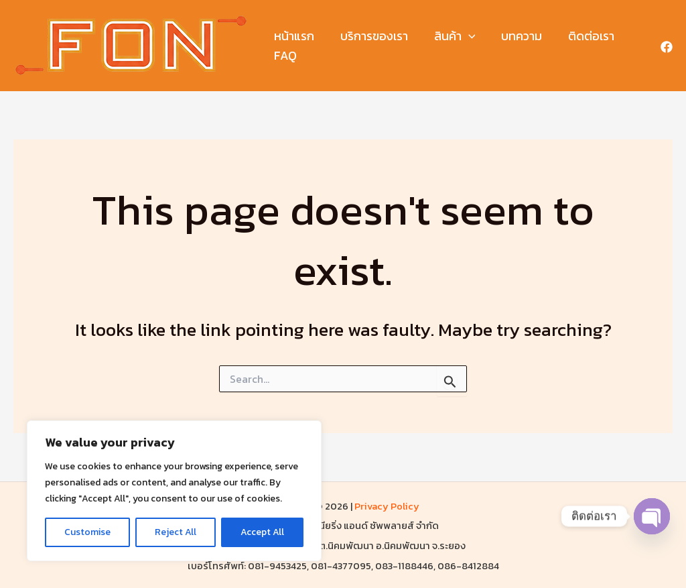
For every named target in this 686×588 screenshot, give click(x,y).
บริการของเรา (371, 36)
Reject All (175, 532)
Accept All (262, 532)
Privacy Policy (386, 506)
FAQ (284, 55)
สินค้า (450, 36)
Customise (87, 532)
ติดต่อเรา (583, 36)
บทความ (515, 36)
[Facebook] (667, 47)
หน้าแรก (293, 36)
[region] (174, 490)
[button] (464, 36)
